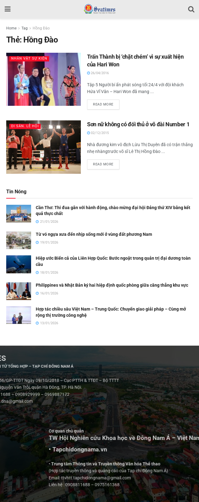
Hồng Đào (41, 28)
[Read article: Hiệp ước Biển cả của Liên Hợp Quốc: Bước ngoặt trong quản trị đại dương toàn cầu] (18, 264)
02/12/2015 (98, 133)
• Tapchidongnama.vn (149, 449)
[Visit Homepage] (99, 9)
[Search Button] (191, 9)
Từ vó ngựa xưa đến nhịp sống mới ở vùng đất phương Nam (94, 234)
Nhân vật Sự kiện (29, 58)
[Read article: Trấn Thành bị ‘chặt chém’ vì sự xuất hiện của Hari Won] (43, 79)
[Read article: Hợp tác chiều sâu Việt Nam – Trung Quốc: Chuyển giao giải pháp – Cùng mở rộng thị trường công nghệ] (18, 315)
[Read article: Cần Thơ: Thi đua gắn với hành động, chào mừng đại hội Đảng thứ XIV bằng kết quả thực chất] (18, 213)
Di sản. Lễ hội (25, 126)
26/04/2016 (98, 73)
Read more (106, 103)
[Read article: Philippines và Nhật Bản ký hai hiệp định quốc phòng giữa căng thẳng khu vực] (18, 291)
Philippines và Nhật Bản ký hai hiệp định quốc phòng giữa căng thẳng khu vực (112, 285)
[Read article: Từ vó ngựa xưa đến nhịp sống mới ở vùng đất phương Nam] (18, 240)
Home (11, 28)
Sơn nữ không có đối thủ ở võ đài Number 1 (138, 124)
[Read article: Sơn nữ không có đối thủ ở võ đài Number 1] (43, 147)
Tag (24, 28)
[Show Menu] (8, 9)
